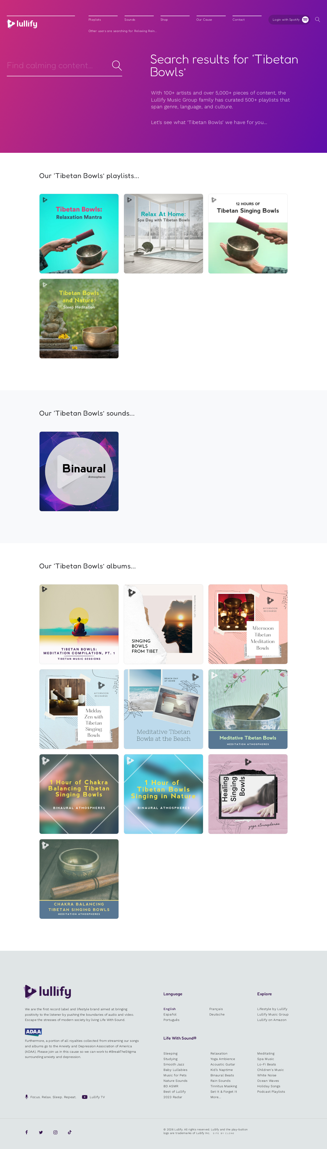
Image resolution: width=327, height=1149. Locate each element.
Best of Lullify (175, 1091)
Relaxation (219, 1053)
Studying (171, 1059)
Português (171, 1020)
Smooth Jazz (174, 1064)
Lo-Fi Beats (266, 1064)
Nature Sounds (176, 1080)
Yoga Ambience (223, 1059)
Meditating (265, 1053)
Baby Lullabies (176, 1070)
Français (216, 1009)
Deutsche (217, 1014)
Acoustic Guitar (223, 1064)
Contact (239, 20)
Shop (164, 20)
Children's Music (270, 1070)
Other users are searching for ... (123, 31)
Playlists (95, 20)
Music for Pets (175, 1075)
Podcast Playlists (271, 1091)
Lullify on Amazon (271, 1020)
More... (216, 1097)
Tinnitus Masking (224, 1086)
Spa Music (265, 1059)
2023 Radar (173, 1097)
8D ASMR (171, 1086)
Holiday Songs (268, 1086)
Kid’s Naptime (222, 1070)
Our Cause (204, 20)
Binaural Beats (222, 1075)
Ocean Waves (268, 1080)
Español (170, 1014)
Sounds (129, 20)
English (170, 1009)
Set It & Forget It (224, 1091)
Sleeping (171, 1053)
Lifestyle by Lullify (272, 1009)
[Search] (64, 65)
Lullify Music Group (273, 1014)
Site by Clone (224, 1133)
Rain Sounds (221, 1080)
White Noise (267, 1075)
